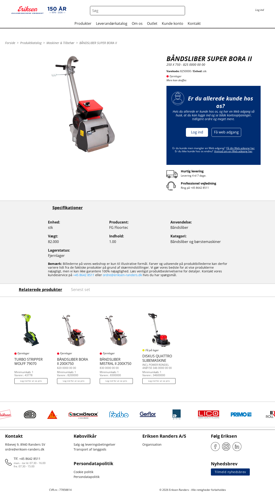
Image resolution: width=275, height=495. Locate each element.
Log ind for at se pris (31, 380)
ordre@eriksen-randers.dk (122, 275)
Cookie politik (83, 472)
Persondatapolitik (86, 477)
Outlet (152, 23)
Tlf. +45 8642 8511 (27, 458)
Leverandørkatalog (111, 23)
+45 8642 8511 (200, 188)
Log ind (197, 132)
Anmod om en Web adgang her (233, 151)
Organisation (152, 444)
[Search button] (180, 10)
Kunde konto (172, 23)
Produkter (83, 23)
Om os (137, 23)
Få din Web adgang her (240, 148)
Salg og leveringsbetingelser (94, 444)
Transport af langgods (90, 449)
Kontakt (194, 23)
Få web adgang (226, 132)
